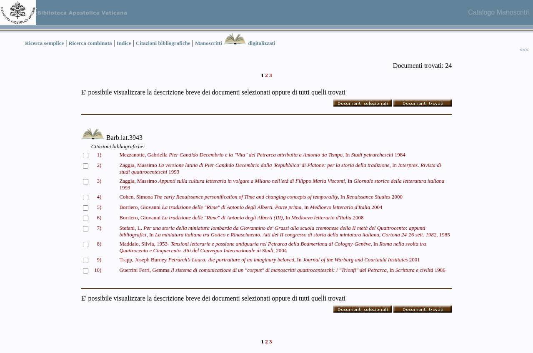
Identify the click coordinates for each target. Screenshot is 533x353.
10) (97, 270)
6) (99, 217)
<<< (524, 50)
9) (99, 259)
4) (99, 197)
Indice (124, 43)
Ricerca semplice (44, 43)
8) (99, 244)
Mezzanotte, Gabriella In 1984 (262, 155)
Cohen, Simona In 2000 (261, 197)
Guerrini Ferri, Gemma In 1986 (282, 270)
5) (99, 207)
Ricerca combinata (90, 43)
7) (99, 228)
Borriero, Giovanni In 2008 (241, 217)
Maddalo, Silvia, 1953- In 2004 (272, 247)
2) (99, 165)
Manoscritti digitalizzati (235, 43)
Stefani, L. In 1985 (284, 231)
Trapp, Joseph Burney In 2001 (269, 259)
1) (99, 155)
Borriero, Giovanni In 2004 (250, 207)
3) (99, 181)
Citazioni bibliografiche (163, 43)
